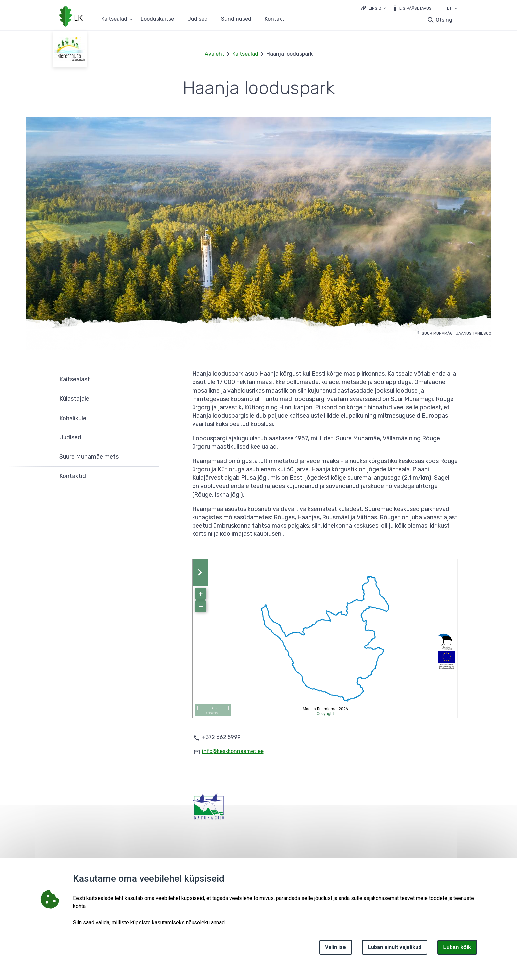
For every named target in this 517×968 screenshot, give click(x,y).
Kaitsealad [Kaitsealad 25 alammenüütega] (114, 19)
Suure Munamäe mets (89, 456)
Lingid (375, 8)
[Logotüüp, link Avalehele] (71, 17)
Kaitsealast (74, 379)
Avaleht (214, 54)
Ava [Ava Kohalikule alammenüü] (150, 418)
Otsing (444, 20)
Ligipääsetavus (415, 8)
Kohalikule (72, 418)
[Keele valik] (456, 9)
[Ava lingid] (373, 8)
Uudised (197, 19)
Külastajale (74, 398)
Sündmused (236, 19)
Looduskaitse (157, 19)
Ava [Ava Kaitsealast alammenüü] (150, 379)
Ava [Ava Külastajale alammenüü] (150, 399)
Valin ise (335, 947)
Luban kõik (457, 947)
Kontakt (274, 19)
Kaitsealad (245, 54)
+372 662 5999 (221, 737)
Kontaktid (72, 476)
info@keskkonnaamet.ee (233, 751)
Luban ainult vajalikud (394, 947)
